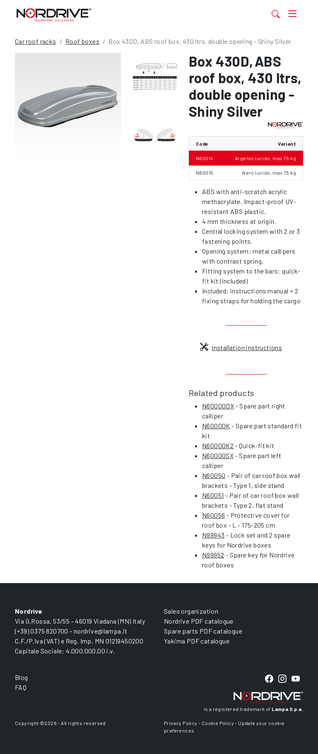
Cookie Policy (218, 723)
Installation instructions (241, 347)
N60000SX (218, 455)
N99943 (213, 535)
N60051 (213, 495)
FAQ (20, 687)
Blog (21, 677)
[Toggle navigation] (292, 14)
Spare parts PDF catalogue (203, 631)
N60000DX (218, 406)
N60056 (213, 515)
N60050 (213, 475)
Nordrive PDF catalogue (199, 621)
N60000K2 (218, 445)
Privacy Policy (181, 723)
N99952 (213, 555)
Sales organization (191, 611)
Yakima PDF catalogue (196, 641)
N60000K (216, 426)
